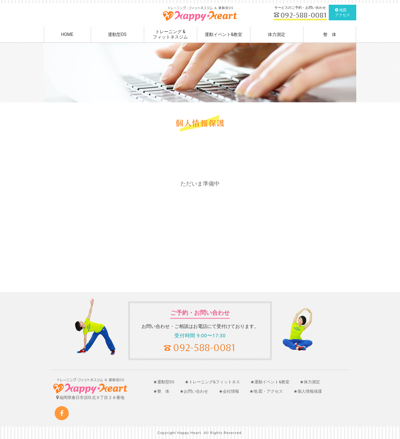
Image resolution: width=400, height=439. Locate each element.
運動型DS (117, 34)
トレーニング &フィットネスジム (170, 34)
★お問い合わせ (194, 391)
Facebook (62, 413)
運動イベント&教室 (223, 34)
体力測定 (276, 34)
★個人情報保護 (307, 391)
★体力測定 (310, 382)
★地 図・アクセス (266, 391)
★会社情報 (229, 391)
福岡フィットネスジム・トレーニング (200, 13)
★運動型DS (163, 382)
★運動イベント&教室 (269, 382)
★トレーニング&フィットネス (212, 382)
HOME (67, 34)
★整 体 (161, 391)
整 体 (329, 34)
